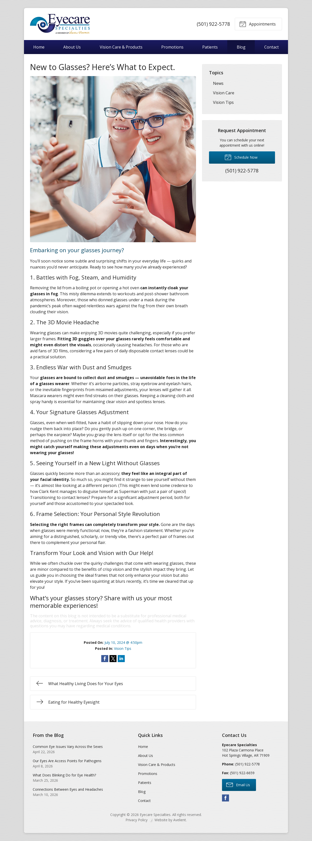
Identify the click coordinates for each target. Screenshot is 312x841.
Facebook (225, 797)
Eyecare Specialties (155, 814)
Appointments (257, 23)
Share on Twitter (113, 658)
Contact (271, 47)
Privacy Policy (137, 819)
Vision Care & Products (121, 47)
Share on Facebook (104, 658)
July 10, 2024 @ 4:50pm (123, 642)
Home (38, 47)
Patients (210, 47)
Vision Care (223, 93)
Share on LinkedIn (121, 658)
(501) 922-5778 (213, 24)
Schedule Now (241, 156)
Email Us (238, 784)
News (218, 83)
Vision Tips (122, 648)
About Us (72, 47)
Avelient (179, 819)
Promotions (172, 47)
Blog (241, 47)
